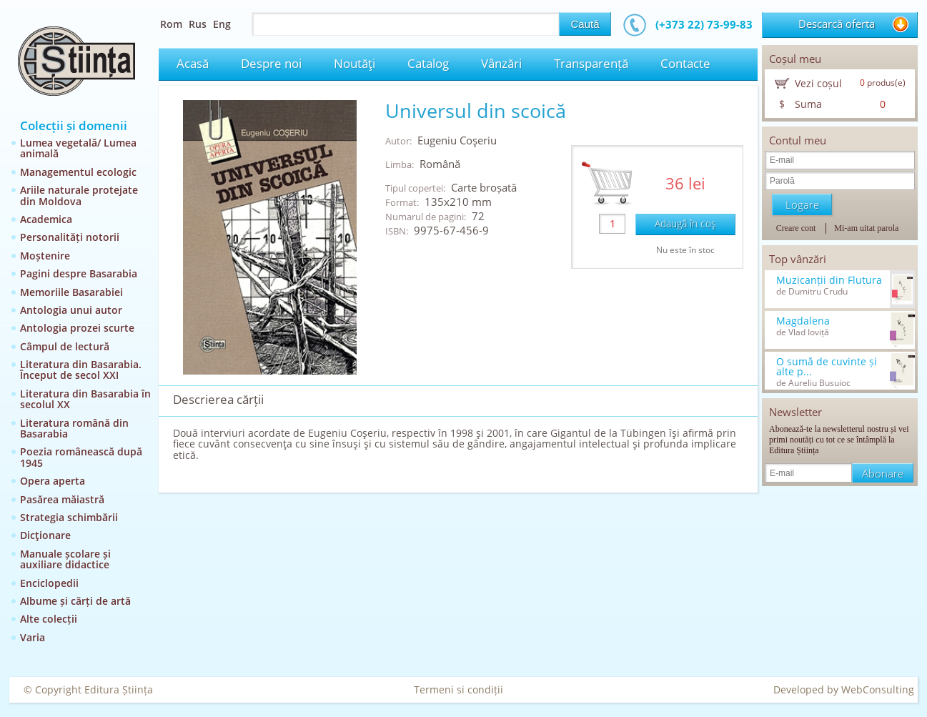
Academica (46, 219)
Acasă (193, 63)
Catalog (428, 63)
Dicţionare (45, 535)
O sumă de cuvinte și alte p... (826, 367)
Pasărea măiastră (62, 499)
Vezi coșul (818, 83)
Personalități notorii (69, 237)
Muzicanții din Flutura (829, 280)
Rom (171, 24)
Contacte (685, 63)
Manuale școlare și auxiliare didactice (65, 559)
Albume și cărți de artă (75, 601)
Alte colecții (48, 618)
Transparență (591, 63)
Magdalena (803, 321)
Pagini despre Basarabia (78, 273)
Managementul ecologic (78, 172)
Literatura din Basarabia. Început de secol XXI (81, 369)
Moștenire (45, 255)
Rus (198, 24)
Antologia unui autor (71, 310)
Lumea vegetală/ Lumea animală (78, 148)
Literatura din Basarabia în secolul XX (85, 399)
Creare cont (796, 228)
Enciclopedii (49, 583)
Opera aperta (52, 481)
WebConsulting (877, 689)
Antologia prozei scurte (77, 328)
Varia (32, 637)
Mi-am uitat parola (866, 228)
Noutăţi (354, 63)
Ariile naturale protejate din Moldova (79, 195)
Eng (222, 24)
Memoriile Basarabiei (71, 292)
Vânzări (501, 63)
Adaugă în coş (685, 223)
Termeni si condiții (458, 689)
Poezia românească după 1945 (81, 457)
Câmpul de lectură (64, 346)
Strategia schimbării (69, 517)
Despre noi (271, 63)
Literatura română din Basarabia (74, 428)
